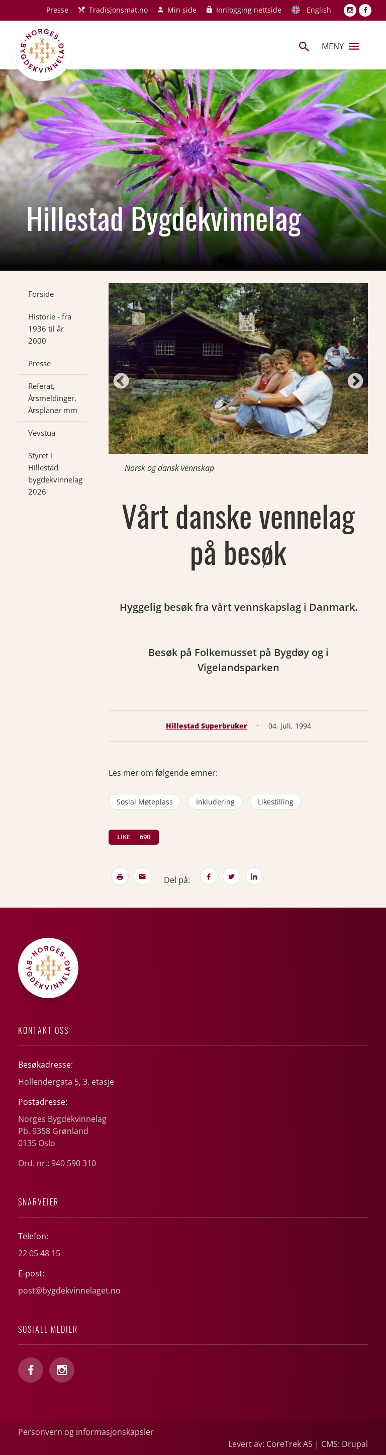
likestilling (276, 801)
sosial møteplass (145, 801)
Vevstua (41, 433)
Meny (340, 46)
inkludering (215, 801)
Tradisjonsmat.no (118, 10)
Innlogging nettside (248, 10)
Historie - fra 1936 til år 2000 (49, 328)
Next (355, 381)
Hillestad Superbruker (206, 726)
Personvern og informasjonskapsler (86, 1431)
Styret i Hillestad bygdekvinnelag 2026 (55, 473)
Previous (121, 381)
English (319, 10)
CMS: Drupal (344, 1443)
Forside (41, 294)
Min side (182, 10)
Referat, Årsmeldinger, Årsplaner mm (52, 398)
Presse (57, 10)
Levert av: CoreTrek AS (270, 1443)
